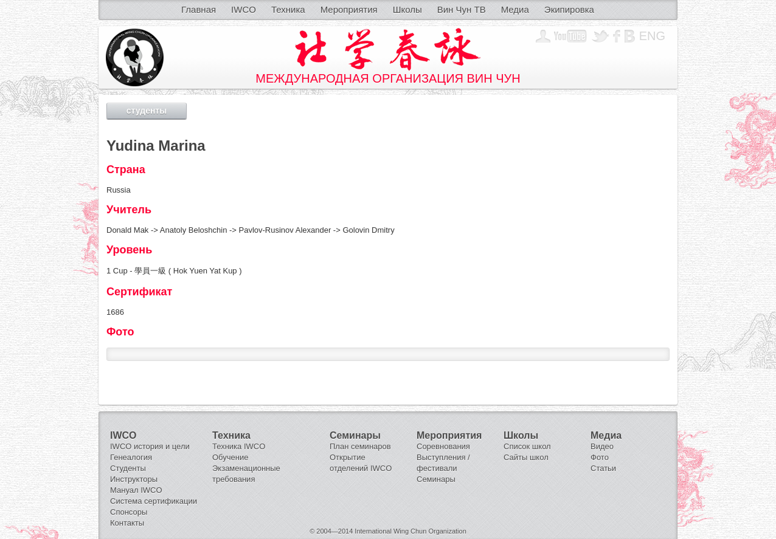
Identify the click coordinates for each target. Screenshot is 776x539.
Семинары (436, 479)
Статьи (603, 468)
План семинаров (360, 446)
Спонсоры (128, 512)
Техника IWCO (238, 446)
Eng (652, 36)
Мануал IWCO (136, 490)
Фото (600, 457)
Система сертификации (153, 501)
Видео (602, 446)
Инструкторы (134, 479)
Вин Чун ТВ (461, 9)
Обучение (230, 457)
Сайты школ (526, 457)
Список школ (527, 446)
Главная (198, 9)
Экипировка (569, 9)
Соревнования (443, 446)
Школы (407, 9)
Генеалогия (131, 457)
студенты (146, 110)
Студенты (128, 468)
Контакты (127, 522)
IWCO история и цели (150, 446)
